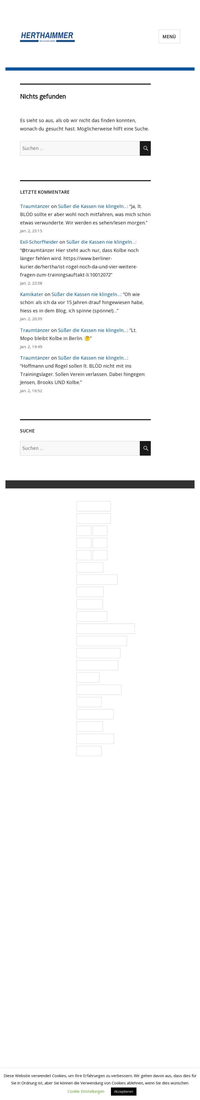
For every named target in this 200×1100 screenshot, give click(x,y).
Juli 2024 (148, 645)
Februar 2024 (153, 685)
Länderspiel (92, 616)
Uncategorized (95, 739)
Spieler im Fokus (97, 665)
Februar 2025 (153, 587)
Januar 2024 (152, 694)
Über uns (36, 492)
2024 (84, 555)
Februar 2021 (153, 981)
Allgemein (90, 567)
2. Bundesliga (93, 519)
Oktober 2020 (154, 1013)
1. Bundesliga (93, 506)
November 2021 (156, 907)
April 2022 (150, 866)
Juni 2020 (149, 1046)
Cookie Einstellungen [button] (86, 1091)
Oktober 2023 (154, 718)
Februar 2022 (153, 882)
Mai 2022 (149, 858)
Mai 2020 (149, 1055)
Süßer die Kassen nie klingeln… (92, 206)
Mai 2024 (149, 661)
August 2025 (152, 538)
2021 (100, 531)
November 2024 (156, 612)
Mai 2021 (149, 956)
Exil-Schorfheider (39, 242)
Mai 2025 (149, 563)
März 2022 (150, 874)
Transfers (90, 727)
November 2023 (156, 710)
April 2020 (150, 1063)
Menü (169, 37)
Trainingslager (95, 714)
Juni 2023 (149, 751)
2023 (100, 543)
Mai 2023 (149, 759)
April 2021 (150, 964)
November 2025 (156, 513)
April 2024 (150, 669)
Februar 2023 (153, 784)
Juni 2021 (149, 948)
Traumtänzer (35, 206)
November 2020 (156, 1005)
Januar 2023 (152, 792)
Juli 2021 (148, 940)
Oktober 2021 (154, 915)
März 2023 (150, 776)
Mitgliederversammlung (106, 629)
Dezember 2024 (156, 603)
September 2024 (157, 628)
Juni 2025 (149, 554)
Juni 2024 (149, 653)
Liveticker (90, 604)
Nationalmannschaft (102, 641)
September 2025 (157, 530)
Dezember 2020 (156, 997)
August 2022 (152, 833)
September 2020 (157, 1022)
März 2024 (150, 677)
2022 (84, 543)
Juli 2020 (148, 1038)
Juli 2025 (148, 546)
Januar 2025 (152, 595)
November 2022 (156, 809)
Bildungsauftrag (97, 580)
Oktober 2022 (154, 817)
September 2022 (157, 825)
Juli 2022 (148, 841)
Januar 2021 (152, 989)
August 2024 (152, 636)
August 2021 (152, 931)
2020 (84, 531)
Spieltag (88, 678)
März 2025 (150, 579)
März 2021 (150, 973)
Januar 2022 (152, 891)
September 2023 (157, 727)
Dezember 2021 (156, 899)
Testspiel (89, 702)
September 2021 (157, 923)
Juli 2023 (148, 743)
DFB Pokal (90, 592)
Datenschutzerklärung (51, 517)
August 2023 (152, 735)
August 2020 (152, 1030)
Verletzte (89, 751)
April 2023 (150, 767)
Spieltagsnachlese (99, 690)
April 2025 (150, 571)
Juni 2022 (149, 849)
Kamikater (31, 294)
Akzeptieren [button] (123, 1091)
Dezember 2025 (156, 505)
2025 (100, 555)
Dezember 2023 (156, 702)
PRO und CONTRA (98, 653)
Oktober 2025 (154, 521)
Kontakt (35, 501)
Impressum (38, 509)
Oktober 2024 (154, 620)
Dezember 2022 (156, 800)
